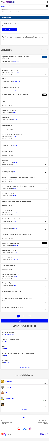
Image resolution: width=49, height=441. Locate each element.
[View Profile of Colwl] (5, 341)
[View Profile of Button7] (15, 162)
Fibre (3, 346)
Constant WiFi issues (8, 265)
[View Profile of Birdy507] (16, 89)
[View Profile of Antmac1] (15, 252)
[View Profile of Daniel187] (16, 276)
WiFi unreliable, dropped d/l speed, (12, 307)
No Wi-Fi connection (8, 257)
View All (24, 409)
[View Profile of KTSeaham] (15, 293)
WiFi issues (5, 360)
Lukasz (4, 101)
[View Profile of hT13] (15, 221)
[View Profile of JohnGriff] (15, 285)
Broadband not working (9, 250)
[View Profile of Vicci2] (15, 154)
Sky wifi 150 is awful (8, 193)
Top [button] (25, 417)
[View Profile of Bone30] (6, 348)
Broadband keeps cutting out (11, 219)
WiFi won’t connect (8, 151)
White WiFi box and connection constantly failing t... (18, 202)
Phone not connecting (12, 243)
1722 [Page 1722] (29, 316)
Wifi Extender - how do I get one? (12, 134)
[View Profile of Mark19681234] (16, 81)
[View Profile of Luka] (15, 104)
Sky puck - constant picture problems (16, 94)
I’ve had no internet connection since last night (16, 234)
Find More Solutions (24, 367)
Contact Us (45, 423)
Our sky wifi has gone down (10, 274)
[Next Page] (33, 316)
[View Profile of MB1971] (15, 204)
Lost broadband (7, 210)
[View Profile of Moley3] (15, 228)
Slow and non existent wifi (10, 339)
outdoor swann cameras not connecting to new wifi (18, 353)
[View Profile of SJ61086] (15, 268)
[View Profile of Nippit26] (15, 212)
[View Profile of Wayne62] (15, 119)
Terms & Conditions (43, 420)
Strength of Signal (7, 283)
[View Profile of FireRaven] (15, 309)
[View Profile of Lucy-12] (15, 145)
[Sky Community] (9, 2)
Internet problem (7, 126)
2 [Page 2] (20, 316)
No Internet (5, 143)
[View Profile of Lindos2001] (16, 236)
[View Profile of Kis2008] (15, 179)
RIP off (4, 79)
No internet (5, 160)
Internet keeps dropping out (10, 87)
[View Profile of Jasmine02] (15, 259)
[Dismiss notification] (47, 6)
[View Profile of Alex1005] (15, 188)
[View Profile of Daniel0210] (15, 245)
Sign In (47, 2)
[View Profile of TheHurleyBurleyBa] (9, 334)
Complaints (3, 423)
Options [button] (43, 50)
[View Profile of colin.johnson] (16, 72)
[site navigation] (1, 2)
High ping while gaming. (9, 110)
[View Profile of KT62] (14, 112)
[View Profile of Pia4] (14, 171)
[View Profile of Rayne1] (6, 355)
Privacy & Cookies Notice (6, 422)
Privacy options (4, 420)
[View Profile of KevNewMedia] (16, 61)
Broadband (5, 117)
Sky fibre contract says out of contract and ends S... (18, 177)
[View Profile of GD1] (14, 97)
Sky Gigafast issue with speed (11, 70)
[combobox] (22, 12)
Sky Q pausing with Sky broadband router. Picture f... (18, 186)
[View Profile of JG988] (14, 136)
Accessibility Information (42, 422)
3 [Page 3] (23, 316)
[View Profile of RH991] (14, 195)
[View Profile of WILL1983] (6, 362)
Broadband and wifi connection (11, 291)
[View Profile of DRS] (14, 128)
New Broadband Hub (8, 332)
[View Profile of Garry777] (16, 303)
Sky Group (3, 425)
